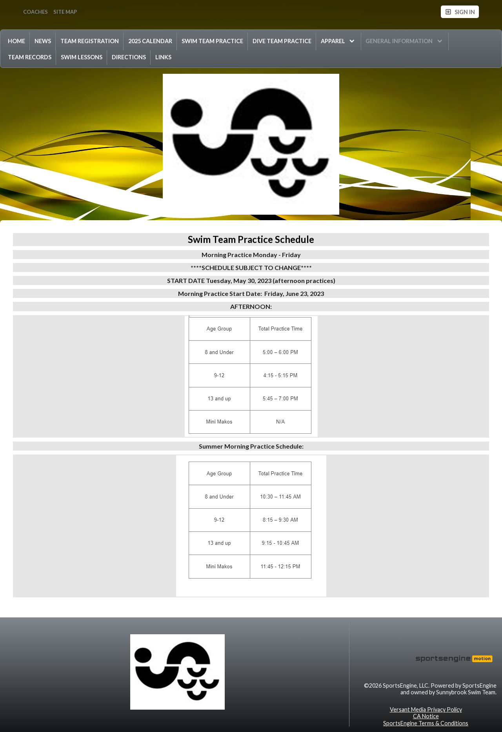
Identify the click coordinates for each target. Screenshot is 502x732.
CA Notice (426, 716)
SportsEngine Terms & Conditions (425, 723)
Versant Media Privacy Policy (426, 709)
